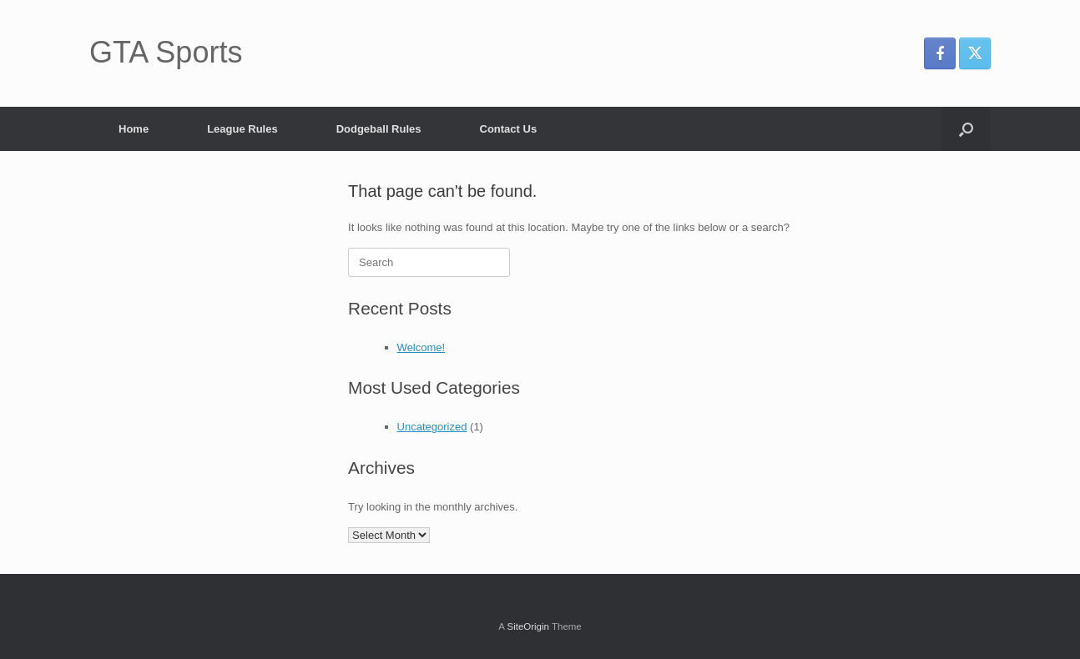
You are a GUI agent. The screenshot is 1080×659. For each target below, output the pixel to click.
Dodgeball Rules (378, 129)
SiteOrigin (528, 626)
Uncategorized (432, 426)
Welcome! (421, 347)
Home (134, 129)
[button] (966, 129)
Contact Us (508, 129)
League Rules (242, 129)
